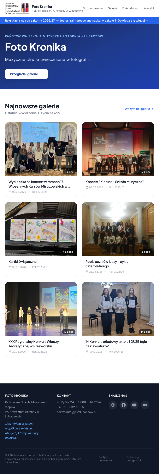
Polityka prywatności (106, 459)
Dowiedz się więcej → (133, 20)
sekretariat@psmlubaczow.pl (76, 412)
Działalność (130, 8)
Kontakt (148, 8)
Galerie (112, 8)
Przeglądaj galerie (26, 74)
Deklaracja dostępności (134, 459)
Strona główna (93, 8)
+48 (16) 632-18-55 (70, 407)
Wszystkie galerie (139, 108)
